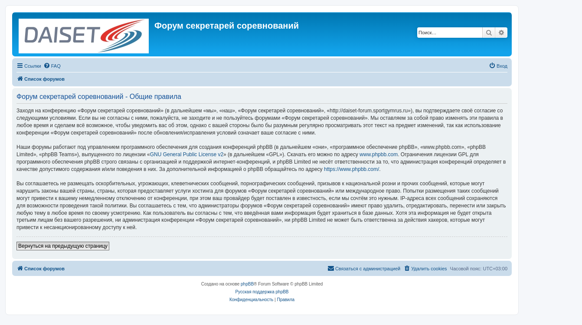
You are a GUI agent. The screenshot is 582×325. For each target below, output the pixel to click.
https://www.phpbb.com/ (351, 169)
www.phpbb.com (379, 154)
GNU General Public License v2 (186, 154)
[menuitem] (52, 66)
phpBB (247, 284)
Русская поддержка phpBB (261, 291)
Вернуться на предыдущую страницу (63, 246)
